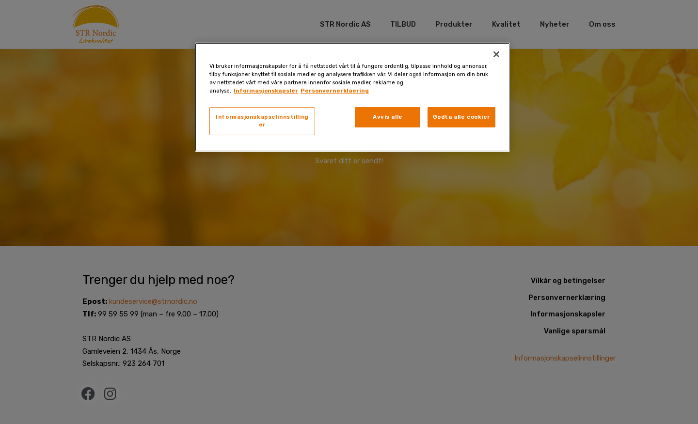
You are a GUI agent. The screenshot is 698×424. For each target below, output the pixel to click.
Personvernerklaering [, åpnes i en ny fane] (335, 90)
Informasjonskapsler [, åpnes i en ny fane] (266, 90)
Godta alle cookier (461, 116)
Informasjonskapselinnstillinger (262, 120)
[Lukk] (496, 54)
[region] (352, 97)
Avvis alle (388, 116)
